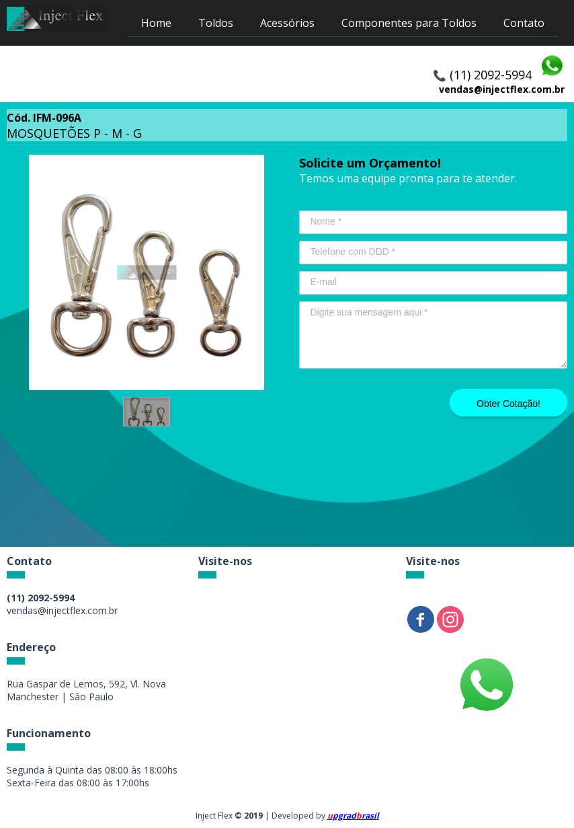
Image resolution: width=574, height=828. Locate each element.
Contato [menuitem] (523, 22)
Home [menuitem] (156, 22)
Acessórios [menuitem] (287, 22)
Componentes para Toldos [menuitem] (409, 22)
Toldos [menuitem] (215, 22)
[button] (146, 411)
